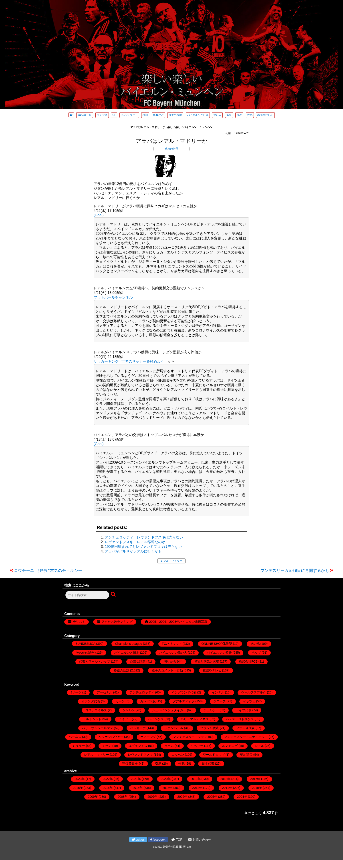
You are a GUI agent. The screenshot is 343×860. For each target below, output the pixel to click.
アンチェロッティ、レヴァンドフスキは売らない (144, 537)
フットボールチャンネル (113, 297)
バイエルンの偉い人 (173, 652)
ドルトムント (92, 719)
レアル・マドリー (171, 560)
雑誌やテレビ (212, 670)
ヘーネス (75, 737)
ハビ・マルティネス (195, 719)
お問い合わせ (199, 839)
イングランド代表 (184, 692)
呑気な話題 (137, 661)
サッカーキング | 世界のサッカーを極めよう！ (131, 361)
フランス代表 (245, 728)
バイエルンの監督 (219, 652)
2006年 (182, 796)
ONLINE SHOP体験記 (217, 643)
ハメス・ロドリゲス (240, 719)
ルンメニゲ (230, 745)
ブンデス (102, 115)
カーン (120, 701)
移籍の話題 (171, 148)
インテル (218, 692)
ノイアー (125, 719)
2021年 (136, 779)
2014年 (138, 788)
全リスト (79, 621)
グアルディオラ (183, 701)
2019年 (196, 779)
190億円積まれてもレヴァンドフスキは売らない (143, 547)
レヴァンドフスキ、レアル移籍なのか (135, 542)
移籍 (145, 115)
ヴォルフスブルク (253, 692)
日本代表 (208, 763)
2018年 (225, 779)
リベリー (197, 745)
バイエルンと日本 (197, 115)
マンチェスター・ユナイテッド (246, 737)
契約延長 (246, 754)
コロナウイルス (96, 710)
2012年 (197, 788)
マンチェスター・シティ (190, 737)
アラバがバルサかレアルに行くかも (133, 551)
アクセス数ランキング (117, 621)
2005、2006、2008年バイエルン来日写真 (178, 621)
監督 (229, 115)
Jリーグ (76, 692)
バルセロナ (138, 728)
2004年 (242, 796)
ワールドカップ (214, 754)
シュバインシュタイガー (169, 710)
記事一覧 (85, 115)
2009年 (93, 796)
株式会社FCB (265, 115)
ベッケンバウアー (110, 737)
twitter (138, 839)
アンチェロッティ (141, 692)
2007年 (152, 796)
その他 (255, 643)
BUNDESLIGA (85, 643)
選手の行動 (175, 115)
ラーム (169, 745)
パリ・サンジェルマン (97, 728)
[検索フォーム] (87, 595)
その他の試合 (85, 652)
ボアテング (148, 737)
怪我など (158, 115)
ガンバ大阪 (148, 701)
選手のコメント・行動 (167, 670)
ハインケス (156, 719)
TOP (177, 839)
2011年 (227, 788)
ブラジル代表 (209, 728)
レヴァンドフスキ (140, 754)
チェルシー (211, 710)
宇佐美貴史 (130, 763)
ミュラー (79, 745)
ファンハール (173, 728)
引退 (158, 763)
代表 (239, 115)
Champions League (128, 643)
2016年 (78, 788)
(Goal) (98, 215)
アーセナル (104, 692)
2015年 (108, 788)
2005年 (212, 796)
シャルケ (128, 710)
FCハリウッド (129, 115)
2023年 (80, 779)
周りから (170, 661)
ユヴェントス (138, 745)
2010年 (257, 788)
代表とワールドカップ (94, 661)
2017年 (255, 779)
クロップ (219, 701)
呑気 (249, 115)
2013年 (167, 788)
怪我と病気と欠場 (206, 661)
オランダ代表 (90, 701)
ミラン (106, 745)
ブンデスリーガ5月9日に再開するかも (294, 570)
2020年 (166, 779)
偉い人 (217, 115)
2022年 (108, 779)
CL (114, 115)
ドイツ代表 (243, 710)
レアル (259, 745)
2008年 (123, 796)
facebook (157, 839)
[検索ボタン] (114, 594)
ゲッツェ (249, 701)
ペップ (256, 652)
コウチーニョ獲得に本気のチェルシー (48, 570)
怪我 (181, 763)
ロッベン (178, 754)
